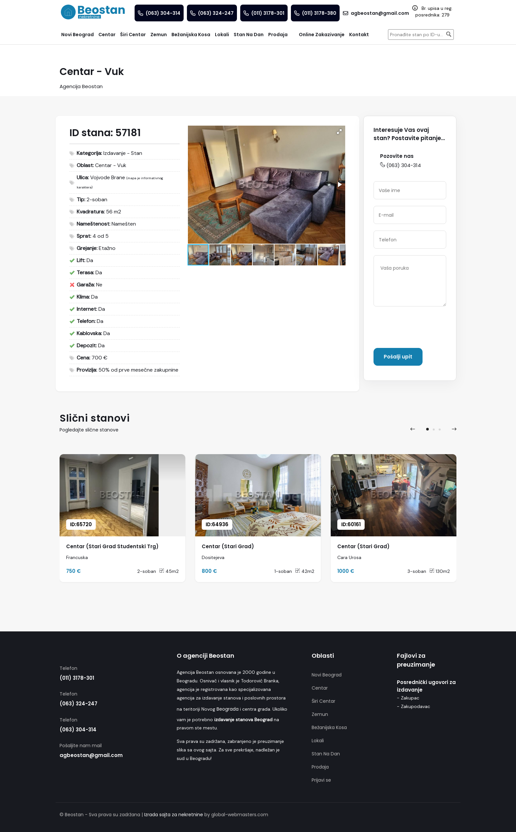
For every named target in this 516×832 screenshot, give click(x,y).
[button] (339, 131)
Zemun (320, 714)
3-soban (416, 571)
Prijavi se (321, 780)
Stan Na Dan (326, 753)
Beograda (228, 709)
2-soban (146, 571)
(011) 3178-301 (77, 677)
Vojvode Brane (107, 177)
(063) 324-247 (78, 703)
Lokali (318, 740)
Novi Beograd (327, 675)
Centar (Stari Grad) (228, 546)
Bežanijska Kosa (329, 727)
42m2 (304, 571)
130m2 (439, 571)
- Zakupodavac (413, 706)
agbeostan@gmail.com (91, 755)
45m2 (169, 571)
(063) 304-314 (400, 165)
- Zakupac (408, 698)
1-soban (283, 571)
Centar (320, 688)
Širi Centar (323, 701)
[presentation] (424, 328)
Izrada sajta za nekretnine (173, 814)
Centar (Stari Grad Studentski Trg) (112, 546)
